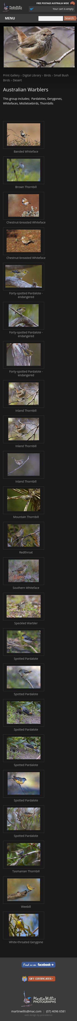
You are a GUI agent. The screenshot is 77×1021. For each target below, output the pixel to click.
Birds (47, 75)
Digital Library (32, 75)
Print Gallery (11, 75)
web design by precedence (39, 1014)
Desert (17, 80)
